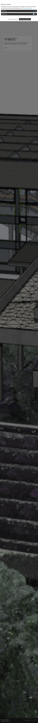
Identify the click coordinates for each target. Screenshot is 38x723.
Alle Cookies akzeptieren (25, 19)
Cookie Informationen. (27, 8)
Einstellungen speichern (13, 19)
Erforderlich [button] (4, 10)
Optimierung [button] (4, 14)
